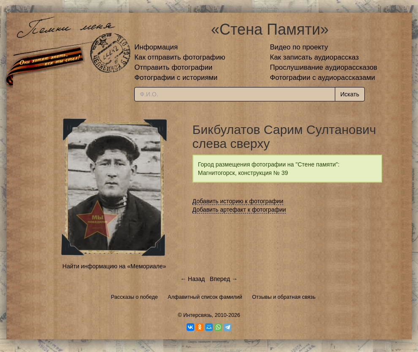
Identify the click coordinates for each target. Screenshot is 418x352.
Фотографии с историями (175, 78)
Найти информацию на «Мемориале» (114, 266)
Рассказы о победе (134, 297)
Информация (156, 47)
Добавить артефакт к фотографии (239, 209)
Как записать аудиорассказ (314, 57)
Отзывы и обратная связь (283, 297)
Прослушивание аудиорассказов (323, 67)
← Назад (192, 279)
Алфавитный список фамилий (205, 297)
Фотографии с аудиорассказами (322, 78)
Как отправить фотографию (179, 57)
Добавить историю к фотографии (238, 201)
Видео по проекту (299, 47)
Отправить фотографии (173, 67)
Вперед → (224, 279)
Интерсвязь (197, 315)
